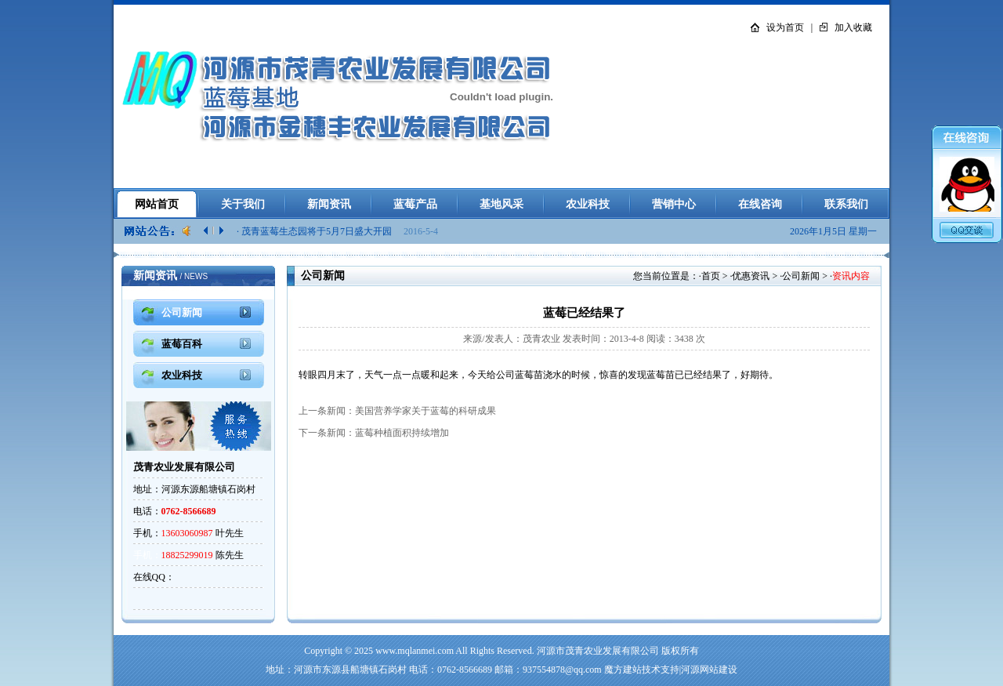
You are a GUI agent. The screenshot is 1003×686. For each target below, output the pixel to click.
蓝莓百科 (181, 344)
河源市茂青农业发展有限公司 (598, 650)
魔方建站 (623, 669)
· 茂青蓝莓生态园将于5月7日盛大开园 (315, 231)
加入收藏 (853, 27)
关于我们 (243, 204)
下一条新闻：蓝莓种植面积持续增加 (374, 432)
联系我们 (846, 204)
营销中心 (674, 204)
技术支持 (660, 669)
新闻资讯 (329, 204)
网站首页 (157, 204)
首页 (710, 275)
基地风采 (501, 204)
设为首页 (785, 27)
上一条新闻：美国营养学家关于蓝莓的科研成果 (397, 410)
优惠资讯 (750, 275)
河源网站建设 (709, 669)
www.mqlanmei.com (414, 650)
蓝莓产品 (415, 204)
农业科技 (588, 204)
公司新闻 (801, 275)
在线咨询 (760, 204)
